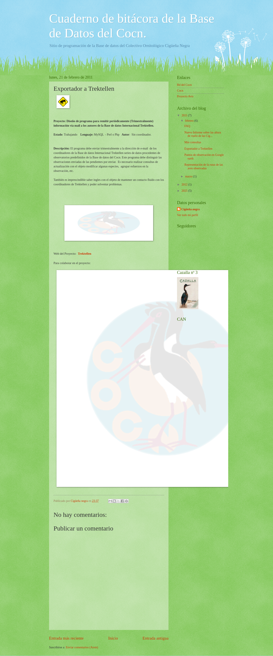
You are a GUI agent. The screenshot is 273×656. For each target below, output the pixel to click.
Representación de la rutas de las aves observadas (203, 166)
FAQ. (187, 126)
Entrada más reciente (66, 638)
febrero (189, 120)
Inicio (113, 638)
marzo (189, 176)
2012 (185, 184)
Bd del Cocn (184, 84)
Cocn (180, 90)
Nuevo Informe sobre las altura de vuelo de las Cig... (202, 134)
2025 (185, 190)
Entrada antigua (155, 638)
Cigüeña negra (190, 209)
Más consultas (192, 142)
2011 (185, 115)
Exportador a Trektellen (198, 148)
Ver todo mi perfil (187, 215)
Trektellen (84, 253)
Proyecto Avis (185, 96)
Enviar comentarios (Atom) (82, 647)
